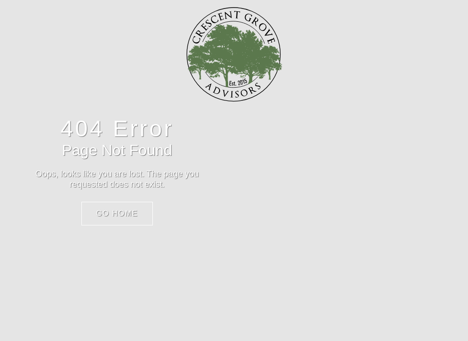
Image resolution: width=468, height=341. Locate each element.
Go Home (117, 213)
